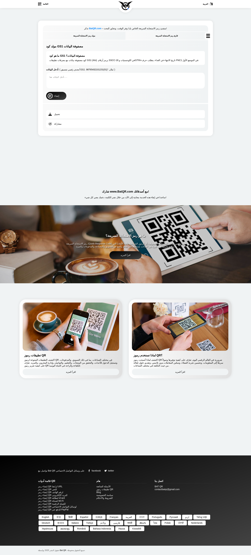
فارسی (116, 523)
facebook (94, 470)
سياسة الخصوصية (104, 495)
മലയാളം (65, 528)
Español (84, 517)
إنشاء (53, 96)
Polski (167, 523)
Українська (47, 528)
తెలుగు (143, 523)
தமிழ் (103, 523)
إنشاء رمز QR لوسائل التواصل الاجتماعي (57, 506)
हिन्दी (70, 517)
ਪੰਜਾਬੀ (181, 523)
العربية (208, 4)
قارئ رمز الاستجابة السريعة (167, 36)
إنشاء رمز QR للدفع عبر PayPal (53, 509)
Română (81, 528)
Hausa (121, 528)
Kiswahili (136, 528)
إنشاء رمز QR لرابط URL (50, 486)
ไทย (155, 523)
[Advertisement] (125, 161)
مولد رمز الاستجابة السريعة (84, 36)
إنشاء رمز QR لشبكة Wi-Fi (51, 501)
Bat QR (63, 550)
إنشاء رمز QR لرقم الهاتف (50, 492)
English (45, 517)
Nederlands (197, 523)
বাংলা (141, 517)
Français (114, 517)
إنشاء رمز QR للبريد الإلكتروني (52, 495)
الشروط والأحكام (104, 498)
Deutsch (46, 523)
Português (157, 517)
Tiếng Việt (202, 517)
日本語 (99, 517)
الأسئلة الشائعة (103, 486)
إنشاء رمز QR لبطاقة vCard (51, 498)
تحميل (54, 114)
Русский (174, 517)
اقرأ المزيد (125, 255)
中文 (59, 517)
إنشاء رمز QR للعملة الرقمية (52, 503)
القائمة (43, 4)
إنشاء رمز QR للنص (47, 489)
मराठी (129, 523)
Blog (98, 492)
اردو (187, 517)
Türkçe (89, 523)
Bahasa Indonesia (102, 528)
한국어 (60, 523)
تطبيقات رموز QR (104, 489)
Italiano (75, 523)
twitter (108, 470)
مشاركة (55, 123)
